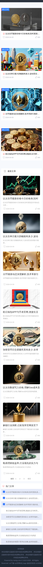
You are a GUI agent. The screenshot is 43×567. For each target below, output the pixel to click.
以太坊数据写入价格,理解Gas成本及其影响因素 (21, 387)
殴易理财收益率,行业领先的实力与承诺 (20, 463)
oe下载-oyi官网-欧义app (9, 1)
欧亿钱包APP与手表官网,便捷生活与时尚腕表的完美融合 (20, 312)
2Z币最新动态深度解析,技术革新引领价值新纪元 (20, 274)
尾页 (29, 479)
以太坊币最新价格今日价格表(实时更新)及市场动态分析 (20, 198)
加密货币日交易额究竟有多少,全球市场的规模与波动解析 (20, 349)
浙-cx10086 (37, 563)
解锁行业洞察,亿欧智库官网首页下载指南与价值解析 (20, 425)
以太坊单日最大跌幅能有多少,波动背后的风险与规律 (20, 236)
